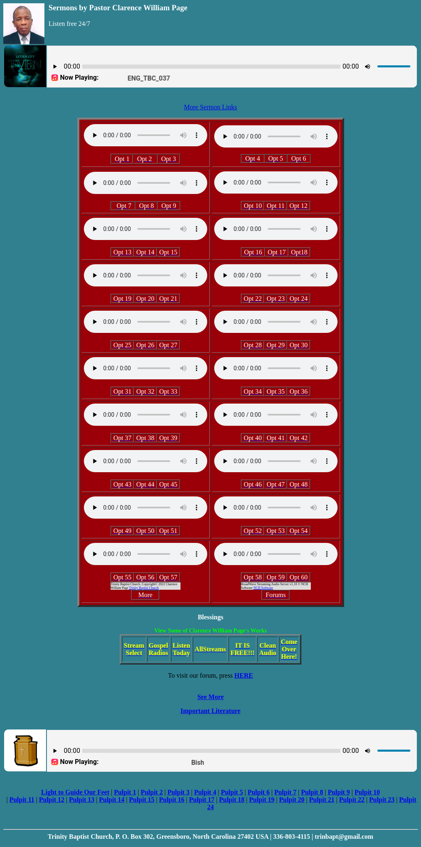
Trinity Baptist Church (144, 588)
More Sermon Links (210, 107)
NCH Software (263, 588)
